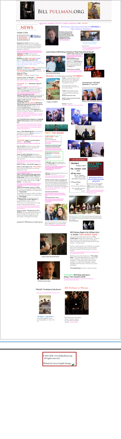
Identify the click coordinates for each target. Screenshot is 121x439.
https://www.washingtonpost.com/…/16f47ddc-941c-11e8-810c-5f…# (56, 188)
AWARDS (65, 23)
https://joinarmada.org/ (64, 39)
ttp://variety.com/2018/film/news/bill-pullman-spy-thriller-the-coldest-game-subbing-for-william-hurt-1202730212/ (79, 279)
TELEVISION (50, 23)
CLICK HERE (73, 322)
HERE (46, 158)
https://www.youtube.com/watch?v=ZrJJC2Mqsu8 (28, 143)
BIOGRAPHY (58, 23)
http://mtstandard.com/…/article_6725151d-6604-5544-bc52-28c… (30, 151)
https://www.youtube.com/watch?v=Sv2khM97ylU (48, 292)
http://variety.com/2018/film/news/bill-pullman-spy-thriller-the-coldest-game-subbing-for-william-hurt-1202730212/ (29, 162)
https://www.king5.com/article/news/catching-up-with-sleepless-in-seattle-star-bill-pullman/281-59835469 (91, 48)
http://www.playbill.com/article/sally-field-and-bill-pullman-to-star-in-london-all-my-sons (96, 191)
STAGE (44, 23)
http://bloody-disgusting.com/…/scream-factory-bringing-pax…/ (30, 136)
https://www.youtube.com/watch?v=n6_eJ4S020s (72, 105)
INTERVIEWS (72, 23)
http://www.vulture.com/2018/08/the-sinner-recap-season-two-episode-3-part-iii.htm (55, 176)
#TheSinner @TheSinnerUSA (57, 225)
